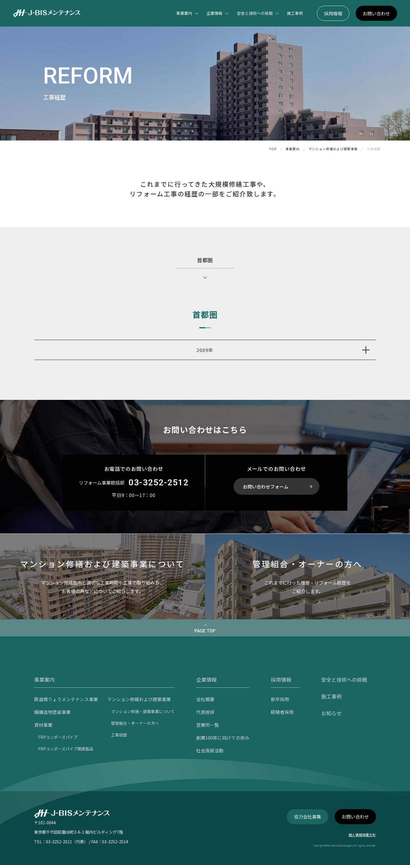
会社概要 (205, 699)
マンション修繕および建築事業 (333, 148)
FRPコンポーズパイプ (57, 737)
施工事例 (295, 13)
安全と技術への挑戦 (344, 679)
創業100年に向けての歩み (222, 737)
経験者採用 (282, 712)
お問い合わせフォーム (265, 486)
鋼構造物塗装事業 (52, 712)
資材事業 (43, 724)
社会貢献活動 (210, 750)
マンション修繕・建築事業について (143, 711)
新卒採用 (280, 699)
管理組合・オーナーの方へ (135, 723)
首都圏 (205, 260)
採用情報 (333, 13)
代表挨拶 (205, 712)
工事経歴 (374, 148)
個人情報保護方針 (362, 834)
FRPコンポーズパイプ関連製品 (65, 749)
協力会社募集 (307, 816)
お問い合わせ (376, 13)
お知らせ (331, 713)
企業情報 (206, 679)
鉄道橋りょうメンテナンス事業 (66, 699)
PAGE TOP (205, 631)
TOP (272, 148)
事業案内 (293, 148)
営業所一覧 (207, 724)
